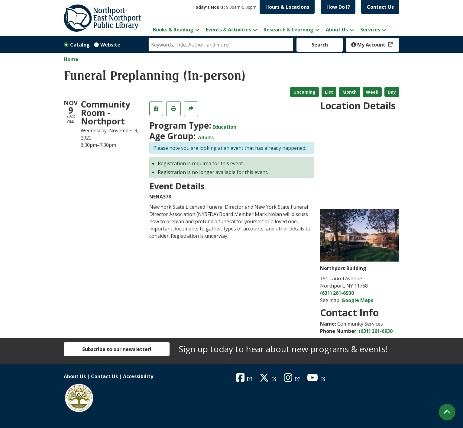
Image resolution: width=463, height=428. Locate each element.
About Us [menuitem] (337, 29)
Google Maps (357, 300)
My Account (369, 44)
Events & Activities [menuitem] (228, 29)
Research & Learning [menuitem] (288, 29)
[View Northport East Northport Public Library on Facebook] (244, 379)
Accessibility (138, 376)
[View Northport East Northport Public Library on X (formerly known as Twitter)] (268, 379)
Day (392, 92)
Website (110, 44)
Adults (206, 137)
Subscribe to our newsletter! (116, 349)
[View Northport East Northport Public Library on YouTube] (317, 379)
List (329, 92)
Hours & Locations (287, 7)
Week (372, 92)
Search (320, 44)
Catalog (80, 44)
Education (224, 127)
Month (349, 92)
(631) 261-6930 (337, 293)
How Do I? (338, 7)
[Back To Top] (447, 412)
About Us (75, 376)
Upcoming (304, 92)
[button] (225, 7)
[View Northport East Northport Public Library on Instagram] (292, 379)
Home (71, 59)
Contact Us (380, 7)
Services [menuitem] (370, 29)
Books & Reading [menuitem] (173, 29)
